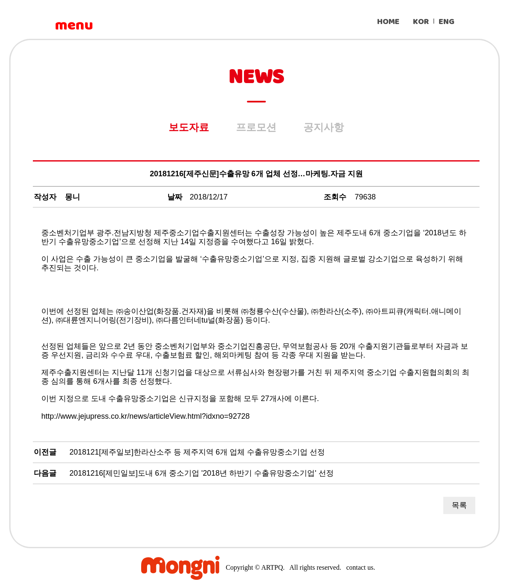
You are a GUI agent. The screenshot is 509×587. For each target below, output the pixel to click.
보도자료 (189, 127)
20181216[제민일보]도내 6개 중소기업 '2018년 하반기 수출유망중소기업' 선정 (202, 473)
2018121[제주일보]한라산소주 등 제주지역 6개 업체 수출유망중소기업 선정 (197, 452)
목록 (459, 505)
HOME (388, 21)
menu (74, 25)
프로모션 (256, 127)
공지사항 (323, 127)
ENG (446, 21)
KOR (421, 21)
